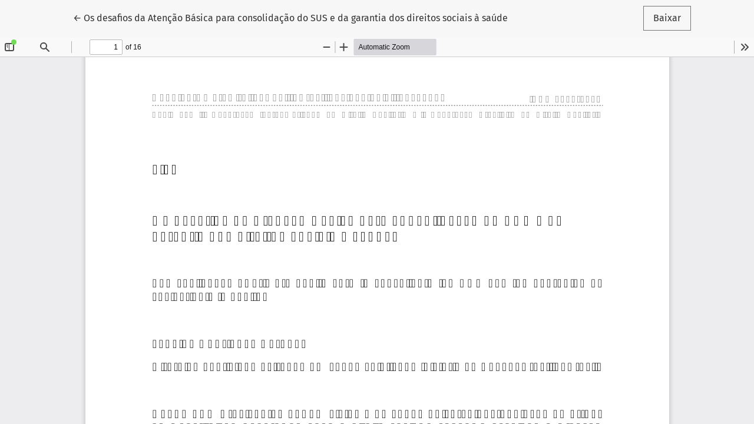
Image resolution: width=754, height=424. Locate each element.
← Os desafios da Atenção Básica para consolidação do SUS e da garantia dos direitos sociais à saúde (290, 17)
